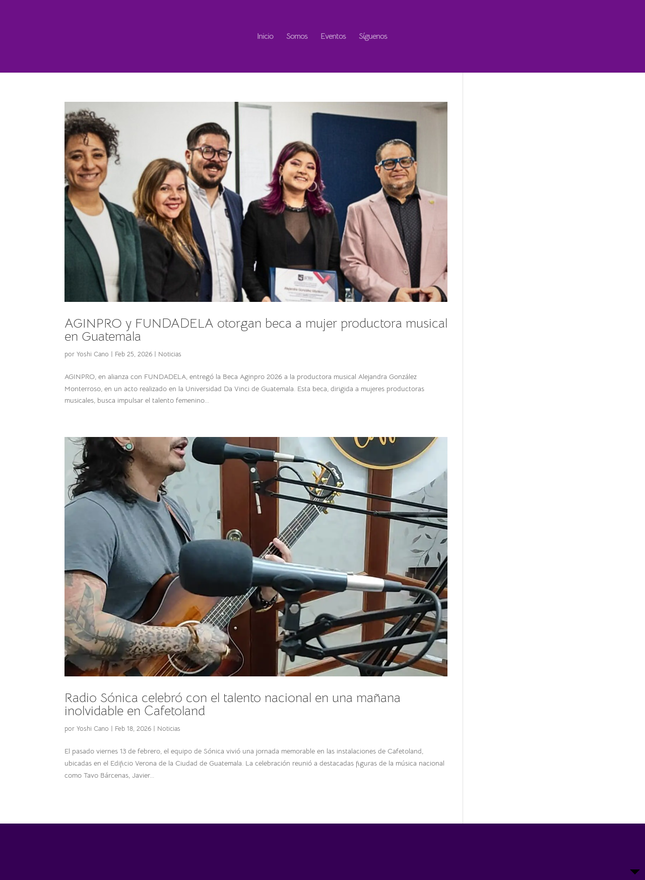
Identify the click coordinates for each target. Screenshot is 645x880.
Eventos (333, 37)
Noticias (169, 354)
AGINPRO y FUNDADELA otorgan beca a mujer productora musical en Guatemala (255, 330)
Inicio (265, 37)
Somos (296, 37)
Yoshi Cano (93, 354)
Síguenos (373, 37)
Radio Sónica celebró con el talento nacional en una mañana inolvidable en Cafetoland (232, 704)
